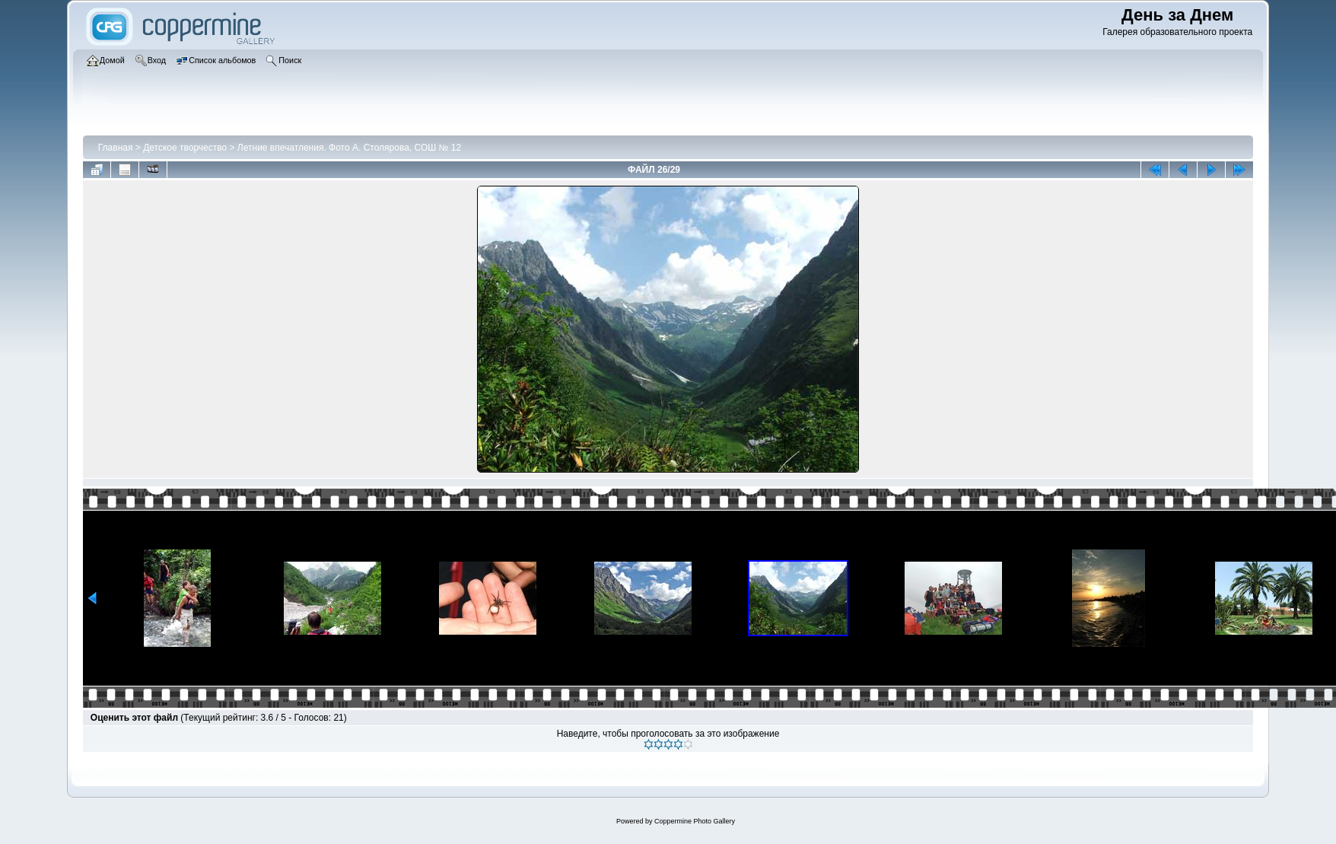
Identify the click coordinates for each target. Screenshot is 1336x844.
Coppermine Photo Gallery (694, 821)
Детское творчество (185, 147)
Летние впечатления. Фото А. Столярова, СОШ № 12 (349, 147)
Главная (115, 147)
